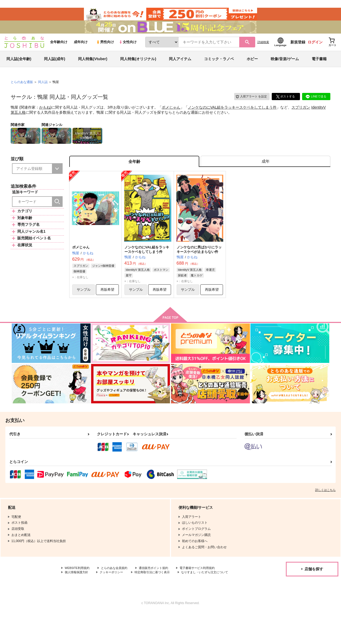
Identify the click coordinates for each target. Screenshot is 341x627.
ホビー (252, 65)
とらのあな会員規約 (117, 577)
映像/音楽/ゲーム (285, 65)
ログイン (315, 48)
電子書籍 (319, 65)
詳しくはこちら (325, 499)
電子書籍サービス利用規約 (206, 577)
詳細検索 (263, 48)
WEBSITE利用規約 (78, 577)
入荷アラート (249, 102)
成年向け (81, 48)
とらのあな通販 (22, 88)
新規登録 (297, 48)
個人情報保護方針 (77, 582)
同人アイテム (180, 65)
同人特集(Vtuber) (92, 65)
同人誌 (43, 88)
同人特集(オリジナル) (138, 65)
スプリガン (300, 113)
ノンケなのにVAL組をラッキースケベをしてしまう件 (232, 113)
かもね (44, 113)
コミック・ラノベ (219, 65)
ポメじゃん (171, 113)
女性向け (128, 48)
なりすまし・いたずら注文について (90, 586)
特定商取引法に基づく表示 (158, 582)
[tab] (265, 168)
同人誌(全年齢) (18, 65)
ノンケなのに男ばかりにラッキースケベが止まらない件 (199, 257)
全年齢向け (58, 48)
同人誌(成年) (54, 65)
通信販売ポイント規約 (160, 577)
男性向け (105, 48)
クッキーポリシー (114, 582)
